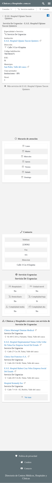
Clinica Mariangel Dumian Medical (20, 330)
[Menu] (48, 3)
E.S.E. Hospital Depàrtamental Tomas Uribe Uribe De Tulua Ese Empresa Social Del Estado (25, 343)
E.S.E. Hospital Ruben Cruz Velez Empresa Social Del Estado (25, 370)
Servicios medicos (26, 9)
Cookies (26, 462)
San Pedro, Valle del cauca (16, 67)
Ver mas (26, 397)
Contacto (26, 468)
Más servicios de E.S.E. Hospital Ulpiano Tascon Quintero (26, 87)
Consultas (7, 9)
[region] (26, 113)
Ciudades (44, 9)
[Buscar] (42, 3)
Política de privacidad (26, 456)
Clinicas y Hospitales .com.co (16, 3)
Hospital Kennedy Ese (15, 383)
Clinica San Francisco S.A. (17, 356)
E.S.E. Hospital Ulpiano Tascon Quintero (16, 17)
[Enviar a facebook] (48, 15)
